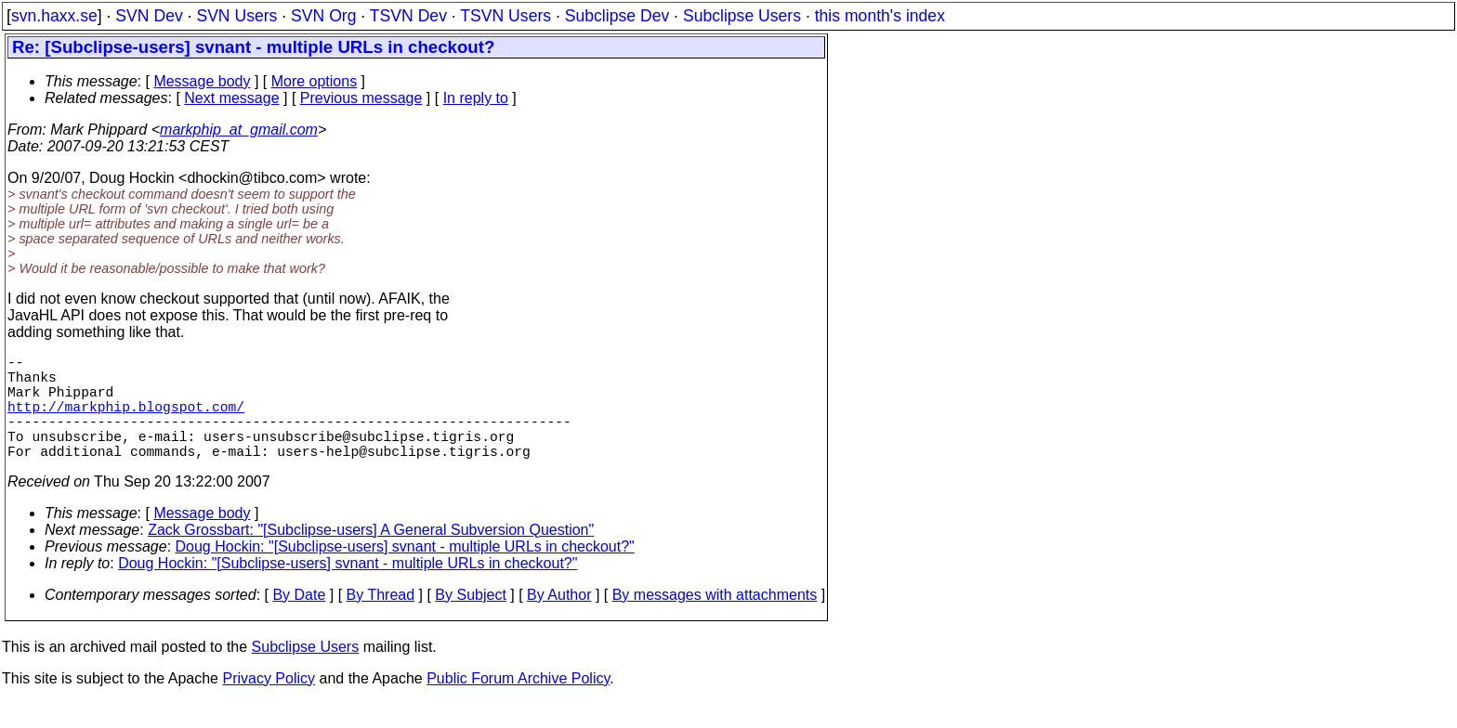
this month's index (880, 15)
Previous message (361, 98)
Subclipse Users (742, 15)
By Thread (381, 621)
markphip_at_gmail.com (239, 129)
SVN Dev (148, 15)
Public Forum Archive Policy (518, 704)
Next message (231, 98)
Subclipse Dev (617, 15)
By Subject (470, 621)
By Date (298, 621)
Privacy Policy (268, 704)
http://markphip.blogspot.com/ (125, 420)
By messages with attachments (715, 621)
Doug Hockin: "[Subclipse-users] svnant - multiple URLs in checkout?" (405, 572)
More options (314, 81)
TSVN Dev (408, 15)
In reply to (475, 98)
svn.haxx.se (54, 15)
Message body (201, 81)
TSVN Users (505, 15)
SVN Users (236, 15)
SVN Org (323, 15)
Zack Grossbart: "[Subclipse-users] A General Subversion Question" (371, 556)
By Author (559, 621)
